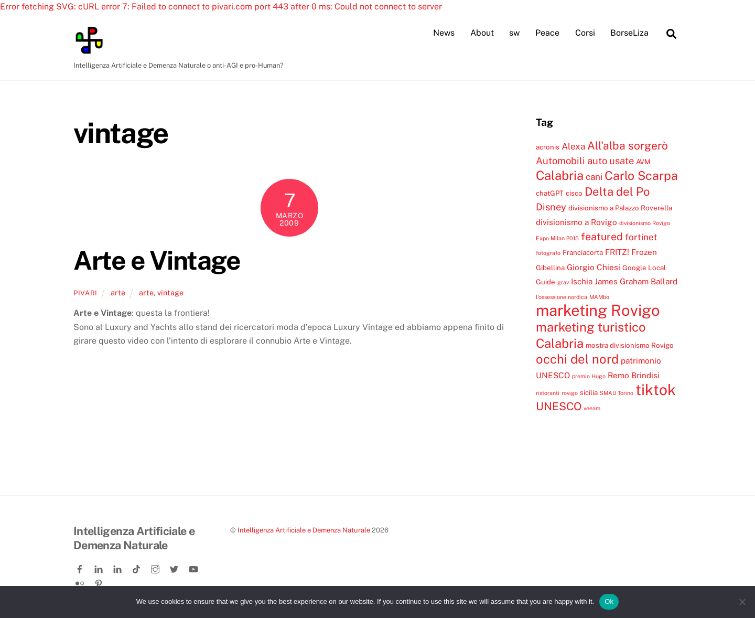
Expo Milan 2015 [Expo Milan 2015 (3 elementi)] (557, 239)
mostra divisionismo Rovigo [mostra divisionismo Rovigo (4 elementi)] (630, 346)
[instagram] (156, 567)
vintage (170, 293)
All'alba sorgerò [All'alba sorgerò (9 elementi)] (627, 145)
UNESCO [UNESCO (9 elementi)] (558, 406)
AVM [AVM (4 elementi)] (643, 162)
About (482, 33)
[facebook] (80, 567)
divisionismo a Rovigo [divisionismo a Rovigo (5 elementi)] (576, 222)
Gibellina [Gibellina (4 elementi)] (550, 268)
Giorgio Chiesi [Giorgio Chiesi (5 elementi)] (593, 267)
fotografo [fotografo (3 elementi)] (548, 253)
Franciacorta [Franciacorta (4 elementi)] (583, 253)
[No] (742, 601)
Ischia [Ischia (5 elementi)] (581, 281)
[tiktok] (137, 567)
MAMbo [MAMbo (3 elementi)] (599, 297)
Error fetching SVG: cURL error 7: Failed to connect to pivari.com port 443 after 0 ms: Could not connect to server (221, 7)
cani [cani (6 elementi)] (594, 177)
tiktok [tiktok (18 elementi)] (655, 390)
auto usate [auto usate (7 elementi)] (610, 161)
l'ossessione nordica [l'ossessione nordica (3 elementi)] (561, 297)
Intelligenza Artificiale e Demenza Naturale (304, 531)
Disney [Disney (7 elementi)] (551, 207)
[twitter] (175, 567)
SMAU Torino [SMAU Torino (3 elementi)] (616, 393)
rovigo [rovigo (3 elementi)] (570, 393)
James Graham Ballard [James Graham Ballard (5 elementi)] (636, 281)
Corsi (585, 33)
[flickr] (80, 581)
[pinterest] (99, 581)
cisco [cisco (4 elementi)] (574, 193)
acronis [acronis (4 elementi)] (547, 147)
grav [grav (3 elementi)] (563, 283)
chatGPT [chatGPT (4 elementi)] (550, 193)
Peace (547, 33)
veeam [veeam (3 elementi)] (592, 409)
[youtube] (194, 567)
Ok (609, 601)
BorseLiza (629, 33)
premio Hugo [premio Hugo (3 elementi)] (589, 376)
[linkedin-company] (118, 567)
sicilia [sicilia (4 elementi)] (589, 393)
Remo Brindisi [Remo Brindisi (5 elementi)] (634, 375)
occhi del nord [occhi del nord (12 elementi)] (577, 359)
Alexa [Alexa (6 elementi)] (573, 146)
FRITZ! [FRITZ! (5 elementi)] (617, 252)
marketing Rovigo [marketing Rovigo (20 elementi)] (598, 311)
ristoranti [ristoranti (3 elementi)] (547, 393)
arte (118, 293)
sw (514, 33)
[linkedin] (99, 567)
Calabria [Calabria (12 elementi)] (560, 175)
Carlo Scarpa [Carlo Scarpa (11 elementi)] (641, 176)
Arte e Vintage (156, 260)
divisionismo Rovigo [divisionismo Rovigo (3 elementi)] (644, 223)
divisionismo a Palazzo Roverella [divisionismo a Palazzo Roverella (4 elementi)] (620, 208)
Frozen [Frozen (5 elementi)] (644, 252)
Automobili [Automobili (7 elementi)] (560, 161)
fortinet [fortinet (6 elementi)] (641, 237)
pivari (85, 293)
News (444, 33)
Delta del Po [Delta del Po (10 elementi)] (617, 192)
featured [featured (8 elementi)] (602, 237)
